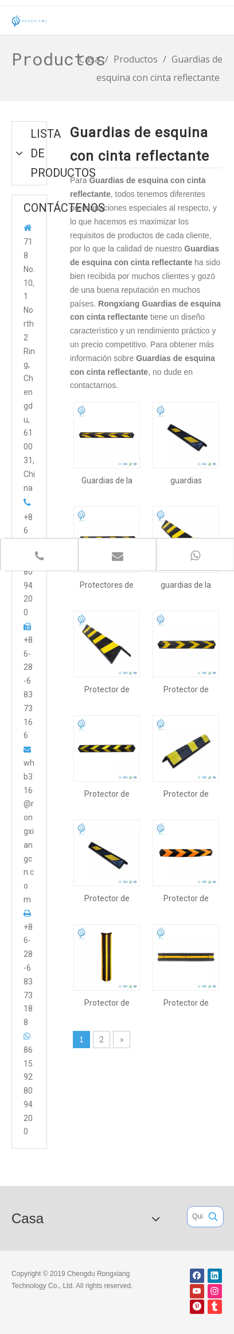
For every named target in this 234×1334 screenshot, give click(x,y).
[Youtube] (197, 1291)
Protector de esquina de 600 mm (106, 898)
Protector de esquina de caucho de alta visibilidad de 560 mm (186, 793)
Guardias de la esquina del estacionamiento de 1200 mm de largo (107, 480)
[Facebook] (197, 1276)
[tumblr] (215, 1307)
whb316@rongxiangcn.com (29, 831)
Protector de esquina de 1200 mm (106, 793)
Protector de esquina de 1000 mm (106, 689)
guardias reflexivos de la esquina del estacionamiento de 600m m (186, 480)
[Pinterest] (197, 1307)
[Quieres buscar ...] (195, 1217)
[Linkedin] (215, 1276)
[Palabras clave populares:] (213, 1217)
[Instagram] (215, 1291)
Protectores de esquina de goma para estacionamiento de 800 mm (107, 585)
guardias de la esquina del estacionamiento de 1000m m (186, 585)
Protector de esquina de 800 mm (185, 689)
